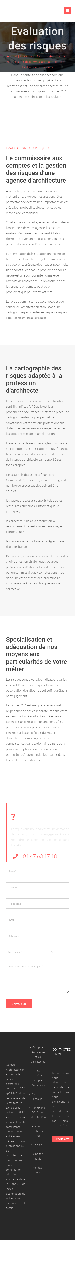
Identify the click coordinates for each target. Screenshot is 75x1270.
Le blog (37, 1144)
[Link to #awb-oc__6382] (67, 10)
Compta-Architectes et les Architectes (37, 1054)
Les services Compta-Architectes (37, 1078)
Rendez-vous (38, 1170)
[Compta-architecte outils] (21, 13)
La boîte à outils (37, 1156)
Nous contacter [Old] (37, 1131)
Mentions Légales (37, 1096)
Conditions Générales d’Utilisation (37, 1112)
